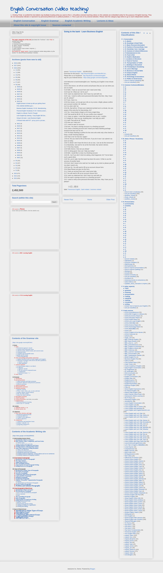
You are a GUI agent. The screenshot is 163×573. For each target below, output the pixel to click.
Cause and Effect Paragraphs (23, 476)
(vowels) (128, 205)
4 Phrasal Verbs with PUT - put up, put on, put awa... (31, 120)
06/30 (18, 87)
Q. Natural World (130, 74)
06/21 (18, 123)
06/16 (18, 131)
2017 (15, 65)
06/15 (18, 133)
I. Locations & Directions (133, 59)
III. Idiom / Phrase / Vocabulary (133, 139)
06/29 (18, 89)
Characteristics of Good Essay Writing (26, 499)
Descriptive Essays (23, 512)
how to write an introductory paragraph (27, 492)
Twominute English (75, 71)
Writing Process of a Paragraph (23, 466)
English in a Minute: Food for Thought (27, 113)
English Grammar (50, 21)
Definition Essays (22, 517)
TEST (127, 288)
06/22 (18, 101)
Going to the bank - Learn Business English (29, 118)
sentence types (20, 442)
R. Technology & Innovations (134, 76)
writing (127, 304)
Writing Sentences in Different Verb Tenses (27, 445)
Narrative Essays (22, 513)
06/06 (18, 150)
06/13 (18, 138)
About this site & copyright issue (30, 25)
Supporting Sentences (21, 462)
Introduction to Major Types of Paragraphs (27, 470)
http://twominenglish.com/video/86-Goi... (94, 73)
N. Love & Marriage (131, 69)
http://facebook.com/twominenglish (94, 75)
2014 (15, 176)
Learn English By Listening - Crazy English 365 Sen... (31, 115)
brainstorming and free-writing (25, 503)
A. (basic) (128, 41)
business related (96, 189)
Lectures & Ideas (105, 21)
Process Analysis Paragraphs (23, 484)
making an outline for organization (26, 505)
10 (16, 75)
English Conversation (24, 21)
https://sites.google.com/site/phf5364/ (22, 342)
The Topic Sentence (21, 460)
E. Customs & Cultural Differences (136, 51)
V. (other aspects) (128, 286)
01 (16, 170)
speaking (128, 298)
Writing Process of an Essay (22, 501)
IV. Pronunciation (128, 202)
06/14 (18, 136)
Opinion (19, 481)
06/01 (18, 157)
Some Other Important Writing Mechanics (27, 448)
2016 (15, 68)
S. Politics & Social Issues (133, 78)
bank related (85, 189)
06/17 (18, 128)
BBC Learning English (26, 253)
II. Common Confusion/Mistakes (133, 85)
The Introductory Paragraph (23, 491)
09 (16, 77)
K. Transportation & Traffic (133, 63)
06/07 (18, 148)
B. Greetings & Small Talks (134, 43)
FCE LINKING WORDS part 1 (25, 106)
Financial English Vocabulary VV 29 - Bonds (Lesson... (32, 111)
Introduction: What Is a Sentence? (25, 440)
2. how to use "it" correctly (22, 403)
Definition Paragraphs (22, 477)
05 (16, 160)
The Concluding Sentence (22, 463)
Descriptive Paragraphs (22, 471)
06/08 (18, 145)
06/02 (18, 155)
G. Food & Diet (130, 55)
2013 (15, 178)
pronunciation (129, 294)
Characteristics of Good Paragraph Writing (27, 465)
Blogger (92, 569)
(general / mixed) (21, 502)
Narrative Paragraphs (21, 473)
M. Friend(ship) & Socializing (134, 67)
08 (16, 80)
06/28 (18, 91)
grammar (128, 290)
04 (16, 163)
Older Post (110, 200)
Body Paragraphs (20, 498)
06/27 (18, 94)
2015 (15, 173)
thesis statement (21, 494)
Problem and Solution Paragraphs (28, 486)
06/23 (18, 99)
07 (16, 82)
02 (16, 168)
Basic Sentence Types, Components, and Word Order (30, 441)
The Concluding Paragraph (23, 496)
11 (16, 72)
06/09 (18, 143)
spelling (127, 300)
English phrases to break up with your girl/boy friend (31, 103)
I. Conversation (128, 39)
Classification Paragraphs (22, 478)
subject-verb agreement (23, 449)
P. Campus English (131, 73)
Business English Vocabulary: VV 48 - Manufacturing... (32, 108)
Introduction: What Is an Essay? (24, 490)
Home (89, 200)
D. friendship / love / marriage (134, 49)
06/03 (18, 152)
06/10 (18, 140)
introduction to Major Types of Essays (29, 510)
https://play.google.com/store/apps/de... (96, 77)
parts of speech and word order (25, 444)
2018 (15, 63)
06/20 (18, 126)
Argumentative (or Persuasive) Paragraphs (27, 483)
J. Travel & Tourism (131, 61)
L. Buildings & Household (133, 65)
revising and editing (22, 506)
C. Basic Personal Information (135, 45)
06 (16, 84)
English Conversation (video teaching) (49, 9)
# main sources (128, 310)
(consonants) (129, 204)
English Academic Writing (78, 21)
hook (18, 495)
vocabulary (128, 302)
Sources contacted (61, 25)
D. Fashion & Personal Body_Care (136, 47)
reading (127, 296)
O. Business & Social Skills (134, 71)
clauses (20, 374)
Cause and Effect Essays (25, 516)
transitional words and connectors (26, 452)
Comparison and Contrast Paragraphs (26, 474)
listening (128, 292)
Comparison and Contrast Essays (28, 515)
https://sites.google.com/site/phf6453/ (23, 435)
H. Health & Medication (132, 57)
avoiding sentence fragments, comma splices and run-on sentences (35, 453)
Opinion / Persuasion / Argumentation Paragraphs (29, 480)
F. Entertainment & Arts (132, 53)
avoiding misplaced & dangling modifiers (28, 455)
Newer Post (68, 200)
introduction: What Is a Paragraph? (25, 459)
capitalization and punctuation (24, 451)
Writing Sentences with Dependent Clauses (27, 447)
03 (16, 165)
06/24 (18, 96)
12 (16, 70)
